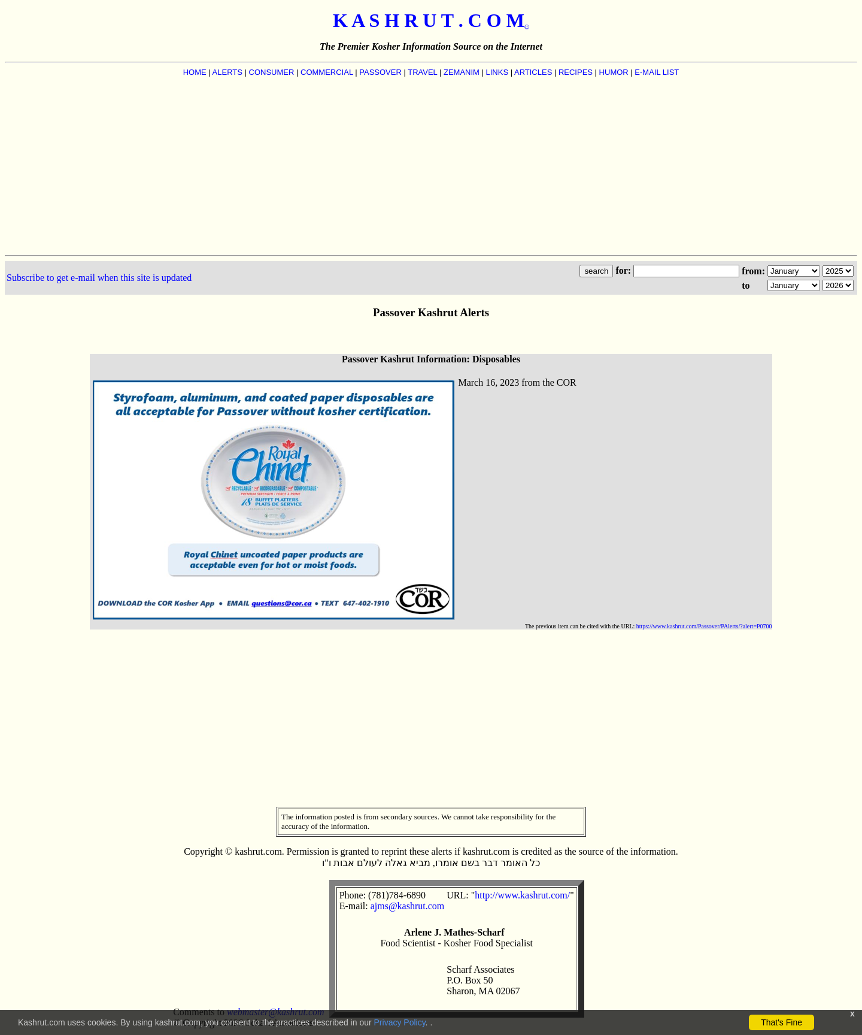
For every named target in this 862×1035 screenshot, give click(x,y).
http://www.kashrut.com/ (522, 895)
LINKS (497, 72)
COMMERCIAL (327, 72)
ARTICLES (533, 72)
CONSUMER (272, 72)
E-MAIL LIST (657, 72)
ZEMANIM (461, 72)
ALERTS (227, 72)
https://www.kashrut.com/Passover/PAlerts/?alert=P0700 (704, 626)
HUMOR (614, 72)
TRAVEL (422, 72)
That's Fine (781, 1022)
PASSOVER (380, 72)
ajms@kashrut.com (408, 906)
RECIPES (576, 72)
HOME (195, 72)
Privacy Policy (400, 1022)
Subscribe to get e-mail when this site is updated (99, 278)
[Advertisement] (431, 165)
